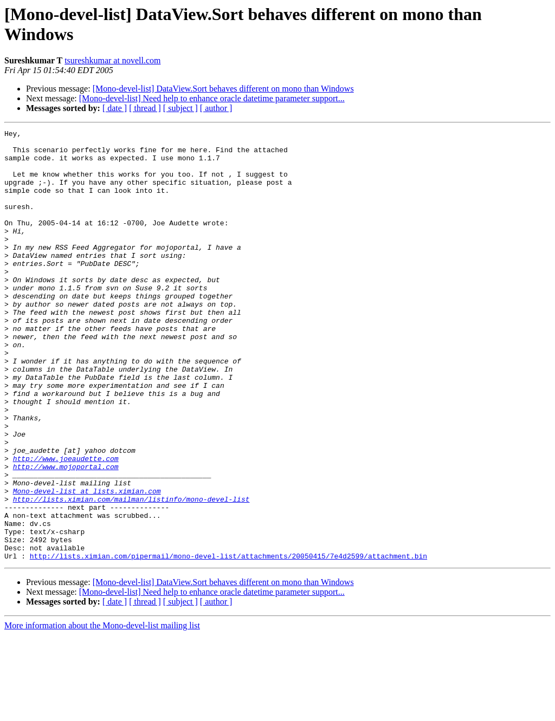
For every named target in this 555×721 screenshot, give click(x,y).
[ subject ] (180, 108)
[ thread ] (145, 108)
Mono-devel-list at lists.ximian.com (87, 564)
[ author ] (216, 108)
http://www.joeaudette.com (66, 525)
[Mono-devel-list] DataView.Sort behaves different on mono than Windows (223, 88)
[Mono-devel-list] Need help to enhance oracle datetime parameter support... (212, 98)
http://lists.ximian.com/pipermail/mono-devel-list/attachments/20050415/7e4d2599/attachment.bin (228, 642)
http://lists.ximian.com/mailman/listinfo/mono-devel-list (131, 574)
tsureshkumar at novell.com (112, 60)
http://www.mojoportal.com (66, 535)
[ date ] (114, 108)
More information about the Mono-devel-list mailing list (102, 711)
